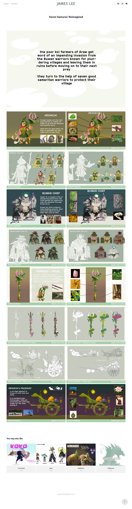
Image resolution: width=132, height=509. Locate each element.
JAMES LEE (66, 3)
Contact (14, 3)
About (6, 3)
